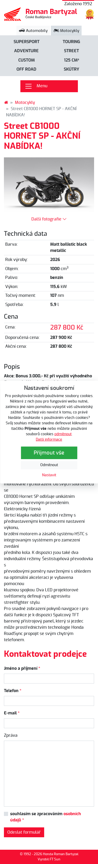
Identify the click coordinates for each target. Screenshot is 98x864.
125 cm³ (71, 60)
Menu (36, 86)
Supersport (26, 42)
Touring (71, 42)
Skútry (71, 69)
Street (71, 51)
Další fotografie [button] (49, 219)
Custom (26, 60)
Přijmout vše (49, 453)
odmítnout (63, 434)
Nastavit (49, 475)
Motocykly (66, 31)
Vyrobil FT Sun (49, 859)
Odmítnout (49, 465)
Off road (26, 69)
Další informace (49, 439)
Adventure (26, 51)
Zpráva (11, 735)
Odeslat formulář (24, 832)
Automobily (33, 31)
